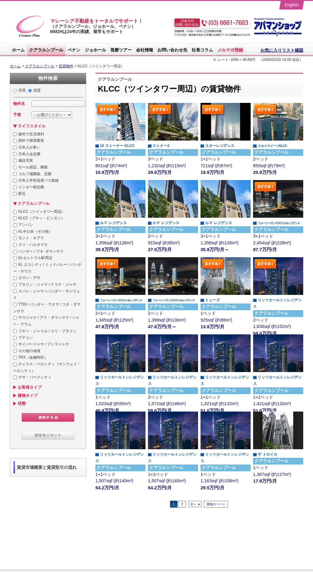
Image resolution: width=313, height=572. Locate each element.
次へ (193, 504)
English (291, 4)
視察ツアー (121, 49)
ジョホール (95, 49)
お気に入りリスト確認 (281, 50)
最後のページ (216, 504)
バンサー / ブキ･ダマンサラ (41, 251)
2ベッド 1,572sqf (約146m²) (173, 391)
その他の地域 (29, 351)
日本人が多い (29, 147)
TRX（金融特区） (33, 357)
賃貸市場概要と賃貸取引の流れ (47, 467)
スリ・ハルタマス (33, 245)
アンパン (25, 225)
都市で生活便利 (31, 134)
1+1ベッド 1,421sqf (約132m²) (226, 391)
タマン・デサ (29, 278)
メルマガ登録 (230, 49)
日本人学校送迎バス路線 (38, 180)
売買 (22, 90)
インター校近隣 (31, 187)
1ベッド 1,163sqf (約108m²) (226, 468)
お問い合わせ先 (172, 49)
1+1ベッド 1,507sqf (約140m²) (120, 468)
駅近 (22, 193)
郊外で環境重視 (31, 140)
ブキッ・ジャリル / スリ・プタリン (47, 331)
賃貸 (37, 90)
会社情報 (144, 49)
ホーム (18, 49)
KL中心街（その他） (35, 231)
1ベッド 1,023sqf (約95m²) (120, 391)
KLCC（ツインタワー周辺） (41, 211)
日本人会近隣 (29, 154)
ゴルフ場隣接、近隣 (34, 174)
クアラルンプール (46, 49)
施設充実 (25, 160)
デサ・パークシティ (34, 377)
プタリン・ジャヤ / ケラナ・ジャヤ (47, 284)
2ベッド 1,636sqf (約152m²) (278, 314)
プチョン (25, 337)
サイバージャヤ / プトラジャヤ (43, 344)
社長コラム (202, 49)
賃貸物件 (66, 66)
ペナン (74, 49)
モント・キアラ (31, 238)
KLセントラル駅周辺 (35, 258)
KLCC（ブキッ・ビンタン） (41, 218)
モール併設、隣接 (33, 167)
